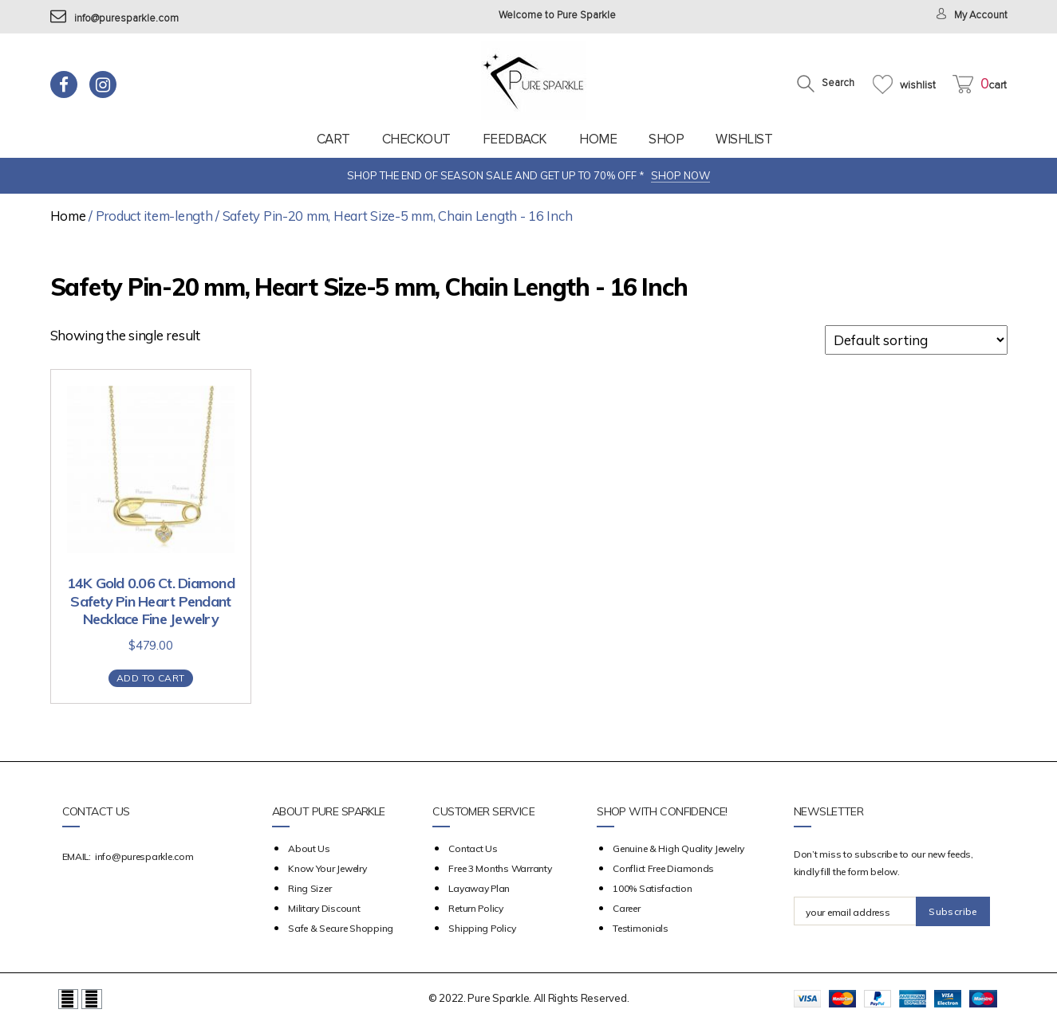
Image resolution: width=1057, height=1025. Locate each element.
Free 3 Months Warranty (499, 868)
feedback (515, 139)
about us (309, 848)
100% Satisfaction (652, 888)
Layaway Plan (479, 888)
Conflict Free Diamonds (663, 868)
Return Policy (475, 908)
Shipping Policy (481, 928)
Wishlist (744, 139)
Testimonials (641, 928)
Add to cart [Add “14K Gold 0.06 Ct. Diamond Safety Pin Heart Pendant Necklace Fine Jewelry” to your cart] (150, 678)
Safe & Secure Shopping (340, 928)
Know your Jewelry (327, 868)
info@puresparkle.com (114, 19)
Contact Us (472, 848)
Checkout (416, 139)
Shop (666, 139)
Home (598, 139)
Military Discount (324, 908)
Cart (333, 139)
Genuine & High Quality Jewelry (678, 848)
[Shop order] (916, 340)
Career (626, 908)
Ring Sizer (309, 888)
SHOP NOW (680, 175)
